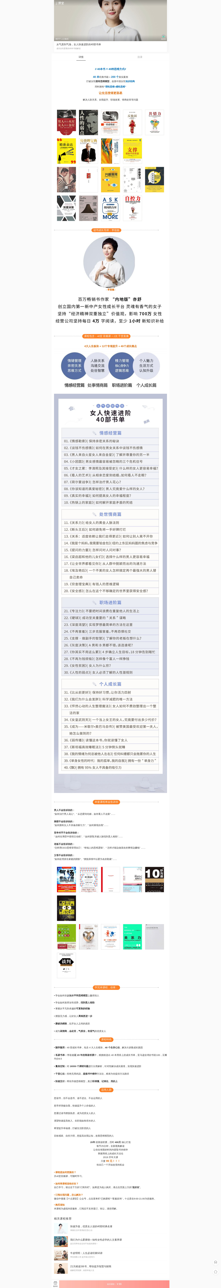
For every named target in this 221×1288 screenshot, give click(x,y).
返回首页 (215, 1272)
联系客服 (215, 1263)
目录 (140, 57)
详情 (81, 57)
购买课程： (114, 1284)
